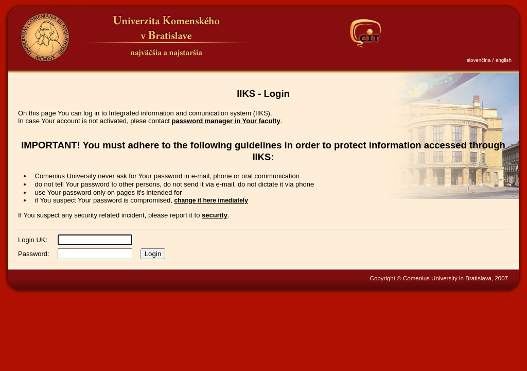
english (504, 60)
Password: (33, 254)
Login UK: (32, 240)
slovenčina (478, 60)
